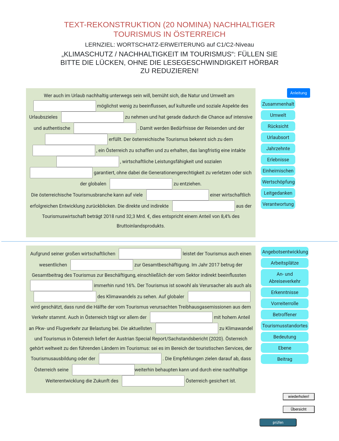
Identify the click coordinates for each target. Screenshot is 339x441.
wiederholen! (298, 396)
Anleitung (298, 93)
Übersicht (298, 409)
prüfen (278, 422)
